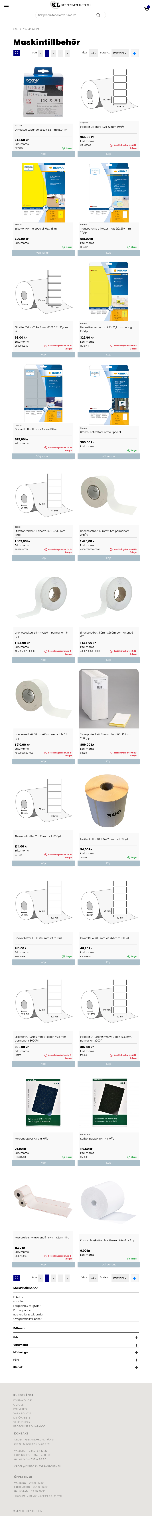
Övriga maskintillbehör (27, 1319)
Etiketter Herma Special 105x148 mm (37, 228)
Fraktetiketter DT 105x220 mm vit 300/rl (104, 839)
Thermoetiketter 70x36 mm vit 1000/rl (38, 836)
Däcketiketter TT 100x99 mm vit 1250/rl (38, 938)
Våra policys (22, 1413)
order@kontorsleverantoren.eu (37, 1466)
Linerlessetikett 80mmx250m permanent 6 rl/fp (106, 634)
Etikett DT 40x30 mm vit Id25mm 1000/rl (104, 938)
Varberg (20, 1483)
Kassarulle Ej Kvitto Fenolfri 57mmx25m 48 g (42, 1237)
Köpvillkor (21, 1409)
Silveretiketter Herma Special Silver (36, 429)
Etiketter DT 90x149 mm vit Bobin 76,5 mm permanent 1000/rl (106, 1038)
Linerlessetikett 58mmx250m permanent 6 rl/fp (41, 634)
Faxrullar (18, 1301)
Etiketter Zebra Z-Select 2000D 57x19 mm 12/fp (40, 533)
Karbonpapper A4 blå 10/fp (32, 1138)
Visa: (84, 52)
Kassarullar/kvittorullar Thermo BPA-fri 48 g (107, 1240)
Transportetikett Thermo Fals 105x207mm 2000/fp (105, 736)
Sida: (34, 52)
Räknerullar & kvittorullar (28, 1314)
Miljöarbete (21, 1417)
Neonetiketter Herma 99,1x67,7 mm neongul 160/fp (107, 329)
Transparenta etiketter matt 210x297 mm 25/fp (105, 230)
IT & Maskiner (31, 29)
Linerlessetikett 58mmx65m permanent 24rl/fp (104, 533)
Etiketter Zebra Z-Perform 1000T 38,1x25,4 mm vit (42, 329)
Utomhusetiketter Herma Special (100, 432)
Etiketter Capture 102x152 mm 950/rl (102, 127)
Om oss (18, 1405)
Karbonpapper (22, 1310)
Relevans (120, 53)
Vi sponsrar (21, 1422)
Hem (16, 29)
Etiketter (18, 1297)
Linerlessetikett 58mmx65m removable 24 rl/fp (41, 736)
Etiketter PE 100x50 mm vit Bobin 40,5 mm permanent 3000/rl (40, 1038)
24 (93, 53)
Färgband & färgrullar (26, 1306)
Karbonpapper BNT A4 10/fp (97, 1138)
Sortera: (105, 52)
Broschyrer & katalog (29, 1426)
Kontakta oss (23, 1400)
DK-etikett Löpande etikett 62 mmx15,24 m (41, 130)
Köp (43, 154)
